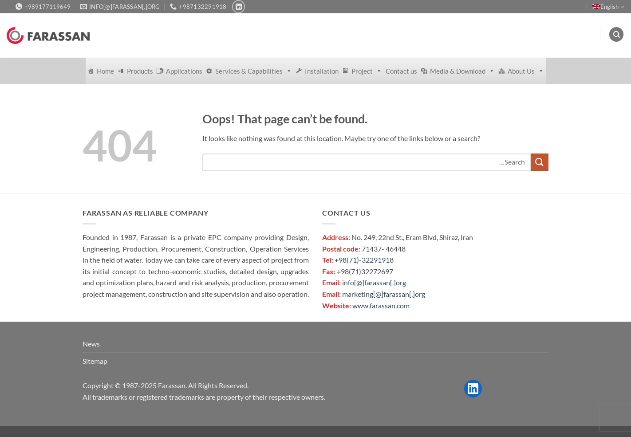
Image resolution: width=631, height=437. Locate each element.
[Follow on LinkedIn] (238, 6)
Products (140, 71)
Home (105, 71)
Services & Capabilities (253, 71)
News (91, 343)
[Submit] (539, 162)
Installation (322, 71)
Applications (184, 71)
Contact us (401, 71)
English (608, 7)
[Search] (616, 34)
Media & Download (462, 71)
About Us (526, 71)
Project (366, 71)
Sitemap (95, 361)
